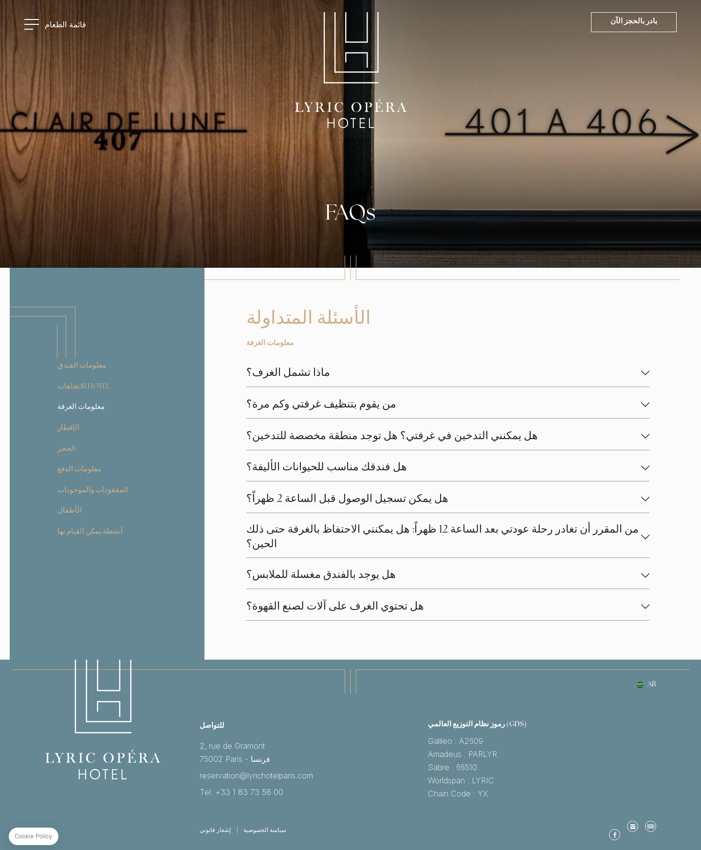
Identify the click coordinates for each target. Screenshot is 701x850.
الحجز (66, 449)
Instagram (632, 826)
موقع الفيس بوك (614, 834)
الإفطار (68, 428)
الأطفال (69, 511)
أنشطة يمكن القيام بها (90, 532)
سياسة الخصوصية (264, 829)
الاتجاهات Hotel (84, 386)
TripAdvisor (650, 826)
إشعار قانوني (215, 829)
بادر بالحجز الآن (633, 21)
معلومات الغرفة (81, 407)
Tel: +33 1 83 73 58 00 (314, 792)
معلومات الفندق (81, 366)
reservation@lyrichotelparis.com (314, 775)
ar (651, 685)
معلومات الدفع (79, 469)
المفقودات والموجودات (92, 490)
